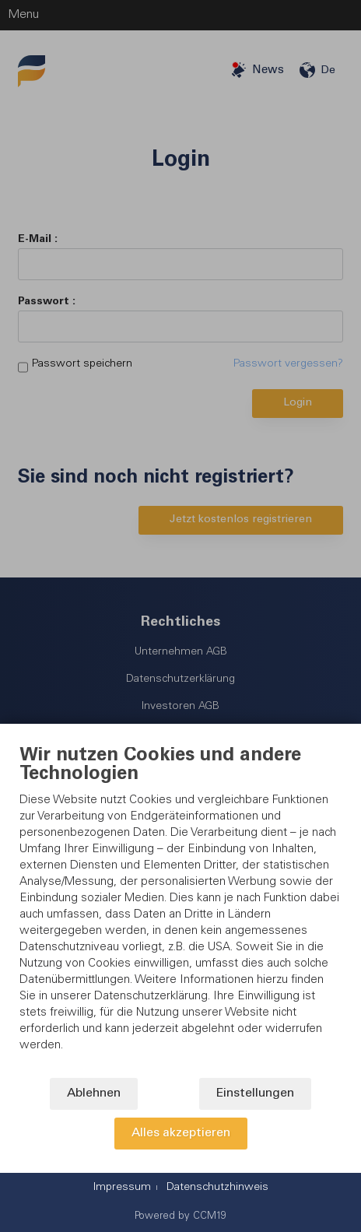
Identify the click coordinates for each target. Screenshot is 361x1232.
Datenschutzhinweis (217, 1187)
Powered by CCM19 (180, 1217)
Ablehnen (94, 1094)
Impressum (122, 1187)
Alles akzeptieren (180, 1133)
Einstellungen (255, 1094)
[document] (180, 912)
